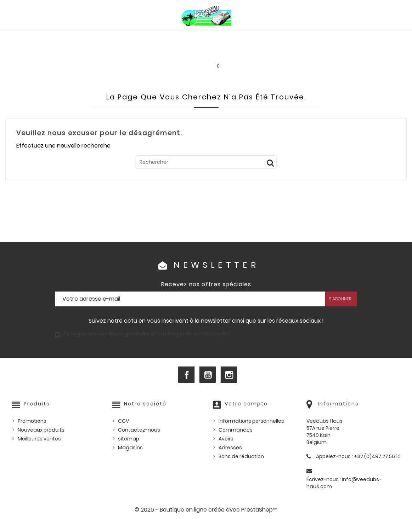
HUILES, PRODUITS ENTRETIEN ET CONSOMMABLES (210, 37)
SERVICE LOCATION (260, 53)
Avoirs (226, 438)
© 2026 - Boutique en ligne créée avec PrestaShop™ (206, 510)
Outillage (380, 37)
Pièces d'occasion (334, 37)
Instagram (229, 375)
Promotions (32, 421)
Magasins (130, 447)
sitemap (128, 438)
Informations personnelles (251, 421)
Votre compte (246, 403)
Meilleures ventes (39, 438)
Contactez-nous (139, 429)
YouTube (207, 375)
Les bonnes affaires (203, 53)
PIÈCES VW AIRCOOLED (45, 37)
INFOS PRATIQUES (312, 53)
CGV (123, 421)
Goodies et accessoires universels (124, 53)
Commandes (236, 429)
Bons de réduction (241, 456)
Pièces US (289, 37)
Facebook (186, 375)
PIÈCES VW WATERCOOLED (113, 37)
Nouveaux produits (41, 429)
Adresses (230, 447)
